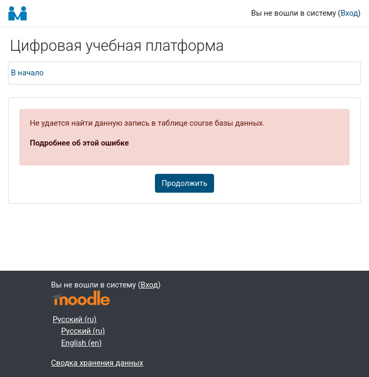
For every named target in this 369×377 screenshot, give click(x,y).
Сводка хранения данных (97, 363)
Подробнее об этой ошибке (79, 143)
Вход (349, 13)
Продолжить (184, 183)
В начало (27, 72)
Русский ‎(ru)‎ (75, 319)
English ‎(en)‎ (81, 343)
